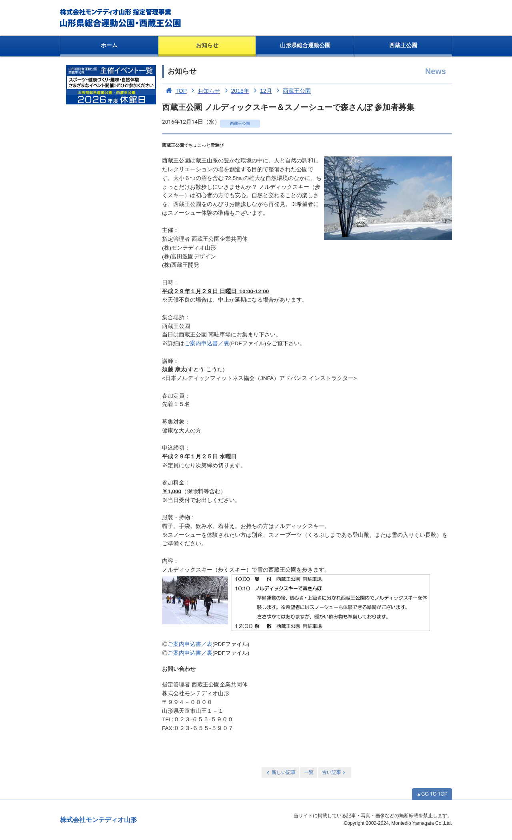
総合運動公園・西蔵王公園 (121, 18)
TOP (174, 91)
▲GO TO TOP (432, 794)
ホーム (109, 45)
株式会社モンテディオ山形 (98, 819)
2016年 (235, 91)
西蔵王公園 (403, 45)
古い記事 (334, 772)
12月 (261, 91)
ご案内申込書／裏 (206, 343)
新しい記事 (280, 772)
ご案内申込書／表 (190, 644)
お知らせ (207, 45)
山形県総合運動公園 (305, 45)
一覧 (309, 772)
